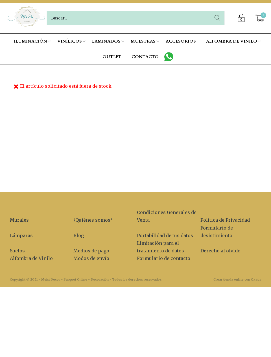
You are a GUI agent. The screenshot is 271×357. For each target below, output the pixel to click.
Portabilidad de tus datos (165, 235)
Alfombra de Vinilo (31, 258)
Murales (19, 220)
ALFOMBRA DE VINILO (231, 41)
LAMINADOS (106, 41)
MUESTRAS (143, 41)
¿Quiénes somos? (92, 220)
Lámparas (21, 235)
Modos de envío (91, 258)
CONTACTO (145, 57)
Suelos (17, 251)
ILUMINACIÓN (30, 41)
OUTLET (111, 57)
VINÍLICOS (69, 41)
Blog (78, 235)
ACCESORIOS (181, 41)
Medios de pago (91, 251)
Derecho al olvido (220, 251)
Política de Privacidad (225, 220)
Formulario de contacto (163, 258)
